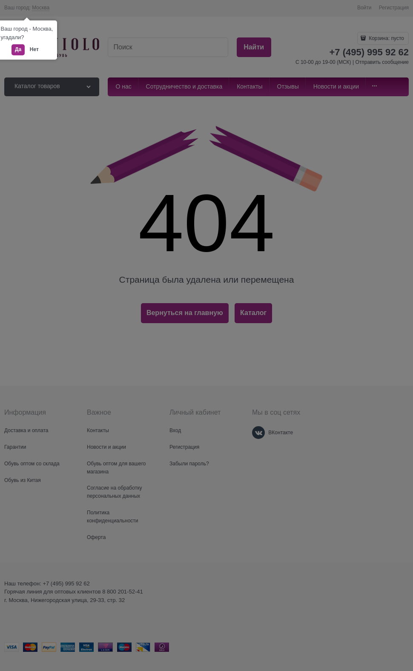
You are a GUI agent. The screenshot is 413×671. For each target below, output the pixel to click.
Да (18, 49)
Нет (34, 49)
